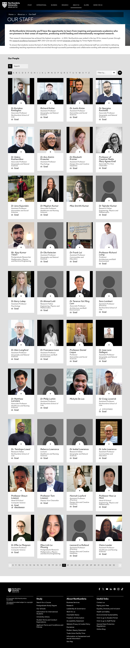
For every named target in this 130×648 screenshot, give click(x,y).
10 (19, 565)
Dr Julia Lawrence (107, 449)
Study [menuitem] (30, 5)
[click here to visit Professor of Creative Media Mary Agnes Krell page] (109, 140)
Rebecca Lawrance (49, 449)
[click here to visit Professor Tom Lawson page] (50, 479)
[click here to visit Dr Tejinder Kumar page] (109, 189)
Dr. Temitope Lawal (20, 449)
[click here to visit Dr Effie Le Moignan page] (21, 528)
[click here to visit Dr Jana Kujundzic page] (21, 189)
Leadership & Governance (76, 609)
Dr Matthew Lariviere (17, 400)
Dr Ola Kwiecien (48, 253)
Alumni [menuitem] (86, 5)
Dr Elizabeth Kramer (76, 158)
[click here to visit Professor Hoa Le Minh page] (109, 479)
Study (39, 599)
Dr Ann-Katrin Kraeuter (47, 158)
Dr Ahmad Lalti (47, 301)
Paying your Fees (103, 605)
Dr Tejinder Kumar (108, 206)
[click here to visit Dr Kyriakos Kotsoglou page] (21, 91)
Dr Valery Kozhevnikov (17, 158)
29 (91, 565)
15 (38, 565)
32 (102, 565)
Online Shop (101, 629)
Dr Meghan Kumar (49, 206)
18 (49, 565)
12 (26, 565)
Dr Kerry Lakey (18, 301)
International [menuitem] (41, 5)
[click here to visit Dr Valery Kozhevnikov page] (21, 140)
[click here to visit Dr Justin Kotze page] (80, 91)
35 (114, 565)
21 (60, 565)
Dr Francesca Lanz (49, 350)
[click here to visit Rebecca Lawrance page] (50, 432)
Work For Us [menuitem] (97, 5)
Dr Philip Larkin (48, 399)
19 (53, 565)
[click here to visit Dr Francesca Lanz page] (50, 333)
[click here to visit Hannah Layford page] (80, 479)
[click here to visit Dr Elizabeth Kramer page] (80, 140)
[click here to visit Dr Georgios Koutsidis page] (109, 91)
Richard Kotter (47, 108)
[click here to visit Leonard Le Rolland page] (80, 528)
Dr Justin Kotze (77, 108)
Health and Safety (103, 612)
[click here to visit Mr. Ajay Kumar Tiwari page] (21, 235)
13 (30, 565)
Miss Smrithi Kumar (79, 206)
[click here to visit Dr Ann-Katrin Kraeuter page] (50, 140)
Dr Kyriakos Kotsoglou (17, 109)
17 (45, 565)
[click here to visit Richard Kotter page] (50, 91)
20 (57, 565)
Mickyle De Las (77, 399)
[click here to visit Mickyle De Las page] (80, 382)
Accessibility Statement (75, 621)
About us (21, 14)
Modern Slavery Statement (76, 630)
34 (110, 565)
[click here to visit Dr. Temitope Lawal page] (21, 432)
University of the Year (71, 41)
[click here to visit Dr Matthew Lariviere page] (21, 382)
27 (83, 565)
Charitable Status (73, 615)
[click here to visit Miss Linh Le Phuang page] (50, 528)
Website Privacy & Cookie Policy (78, 624)
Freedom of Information (75, 618)
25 (76, 565)
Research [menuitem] (65, 5)
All (10, 73)
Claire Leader (105, 545)
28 (87, 565)
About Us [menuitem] (76, 5)
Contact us (101, 602)
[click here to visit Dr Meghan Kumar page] (50, 189)
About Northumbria (76, 599)
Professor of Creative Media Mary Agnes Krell (107, 159)
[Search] (20, 66)
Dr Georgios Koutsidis (105, 109)
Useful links (102, 599)
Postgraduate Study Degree (47, 605)
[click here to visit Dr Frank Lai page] (80, 235)
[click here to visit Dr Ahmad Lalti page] (50, 284)
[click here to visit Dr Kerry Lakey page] (21, 284)
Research (70, 605)
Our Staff (32, 14)
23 (68, 565)
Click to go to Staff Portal (106, 621)
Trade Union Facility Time (76, 633)
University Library (43, 617)
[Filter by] (106, 73)
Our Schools (41, 609)
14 (34, 565)
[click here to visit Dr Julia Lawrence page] (109, 432)
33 (106, 565)
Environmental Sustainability (107, 615)
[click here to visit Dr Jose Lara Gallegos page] (109, 333)
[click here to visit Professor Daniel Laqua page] (80, 333)
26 (79, 565)
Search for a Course (44, 602)
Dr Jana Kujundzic (20, 206)
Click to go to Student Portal (107, 618)
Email (16, 119)
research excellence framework (24, 41)
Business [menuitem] (54, 5)
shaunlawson (19, 507)
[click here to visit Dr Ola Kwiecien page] (50, 235)
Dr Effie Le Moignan (20, 545)
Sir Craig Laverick (107, 399)
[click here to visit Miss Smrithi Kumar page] (80, 189)
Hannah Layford (78, 496)
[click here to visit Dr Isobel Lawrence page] (80, 432)
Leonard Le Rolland (79, 545)
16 (41, 565)
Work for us (71, 612)
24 (72, 565)
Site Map (70, 642)
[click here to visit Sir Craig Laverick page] (109, 382)
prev (10, 565)
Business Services (73, 602)
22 (64, 565)
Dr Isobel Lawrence (79, 449)
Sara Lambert (105, 301)
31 (99, 565)
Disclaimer (70, 627)
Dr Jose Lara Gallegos (105, 351)
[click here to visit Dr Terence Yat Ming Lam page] (80, 284)
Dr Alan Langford (19, 350)
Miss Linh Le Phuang (46, 546)
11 (23, 565)
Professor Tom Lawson (47, 497)
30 (95, 565)
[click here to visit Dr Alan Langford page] (21, 333)
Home (11, 14)
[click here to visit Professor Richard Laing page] (109, 235)
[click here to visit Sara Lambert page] (109, 284)
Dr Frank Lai (76, 253)
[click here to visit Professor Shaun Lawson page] (21, 479)
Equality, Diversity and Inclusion (108, 609)
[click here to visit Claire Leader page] (109, 528)
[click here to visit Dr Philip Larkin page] (50, 382)
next (119, 565)
